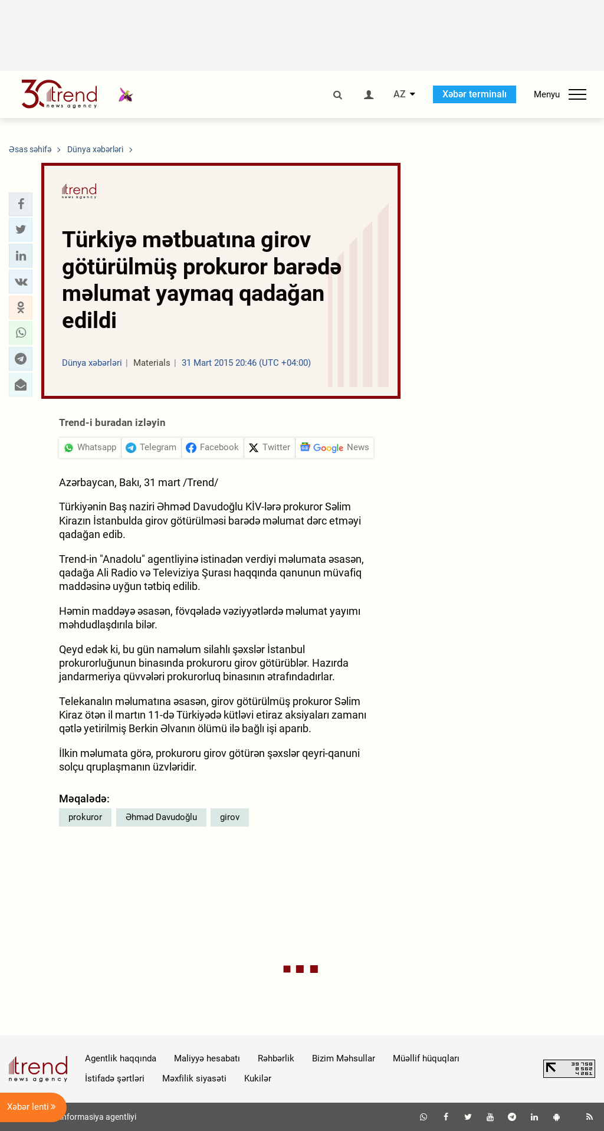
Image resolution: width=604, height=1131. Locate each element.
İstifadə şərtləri (115, 1078)
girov (229, 817)
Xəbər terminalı (474, 94)
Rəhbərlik (276, 1058)
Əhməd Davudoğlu (161, 817)
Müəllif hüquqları (426, 1058)
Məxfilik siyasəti (194, 1078)
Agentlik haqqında (120, 1058)
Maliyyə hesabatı (207, 1058)
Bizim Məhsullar (343, 1058)
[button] (20, 204)
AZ (399, 94)
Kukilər (257, 1078)
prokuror (85, 817)
